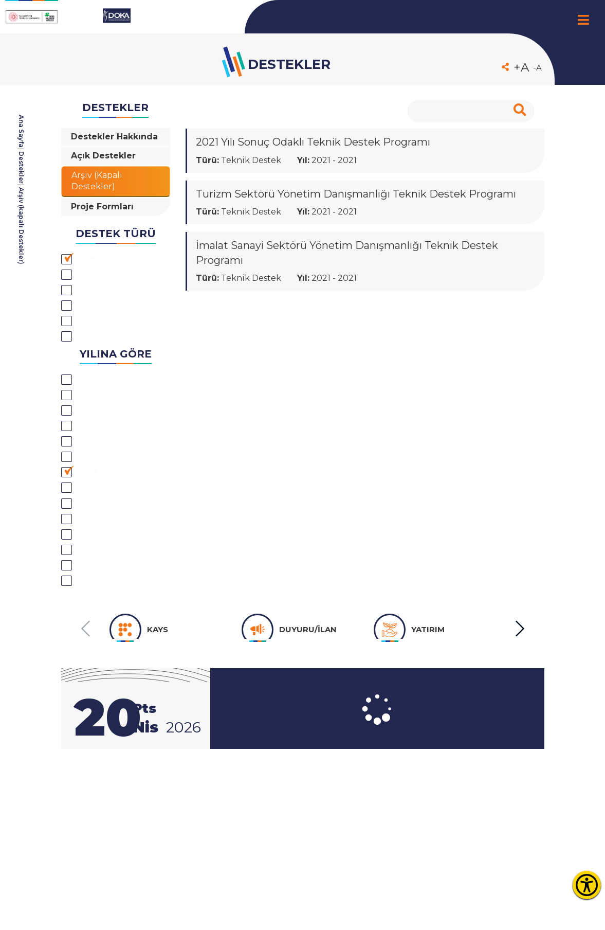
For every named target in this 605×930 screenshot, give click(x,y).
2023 (90, 525)
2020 (91, 580)
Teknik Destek (112, 375)
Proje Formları (105, 233)
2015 (89, 672)
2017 (89, 635)
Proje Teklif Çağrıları (105, 313)
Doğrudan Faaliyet (122, 338)
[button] (519, 745)
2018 (89, 617)
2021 (89, 562)
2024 (91, 507)
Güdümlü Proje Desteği (113, 399)
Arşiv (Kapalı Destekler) (99, 202)
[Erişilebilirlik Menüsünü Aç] (587, 885)
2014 (89, 691)
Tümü (93, 288)
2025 (90, 489)
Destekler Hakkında (95, 144)
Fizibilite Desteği (118, 356)
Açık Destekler (106, 173)
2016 (89, 654)
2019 (89, 599)
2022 (90, 544)
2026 (90, 470)
